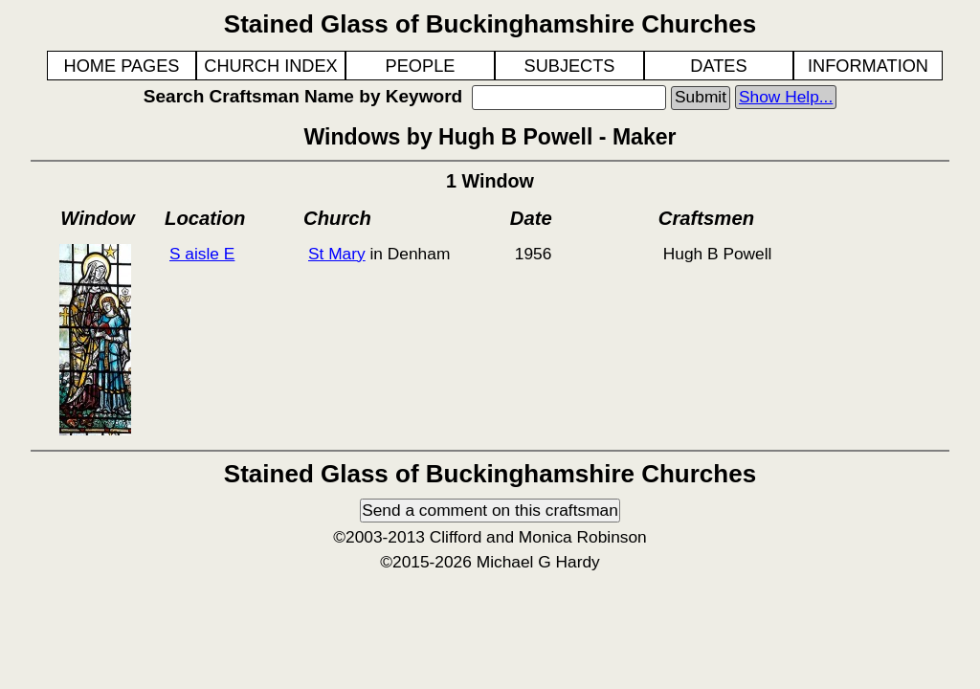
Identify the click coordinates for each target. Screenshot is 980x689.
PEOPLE (421, 66)
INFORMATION (868, 66)
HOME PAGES (122, 66)
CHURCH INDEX (270, 66)
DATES (718, 66)
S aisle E (201, 253)
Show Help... (786, 96)
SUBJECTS (569, 66)
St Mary (337, 253)
